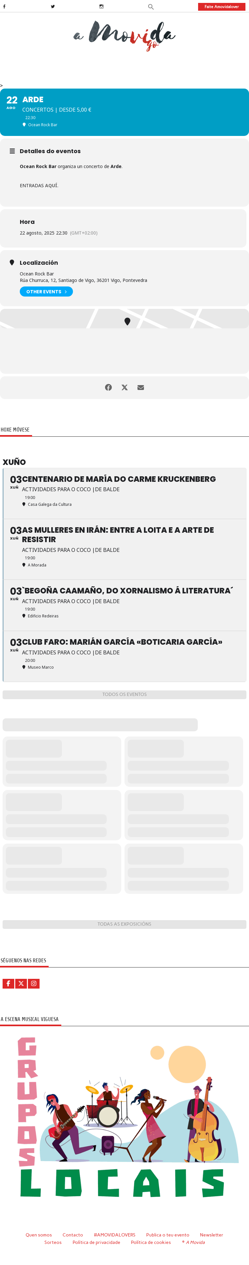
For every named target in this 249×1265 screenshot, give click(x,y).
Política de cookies (151, 1242)
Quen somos (39, 1234)
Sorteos (53, 1242)
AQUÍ (51, 185)
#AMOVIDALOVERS (115, 1234)
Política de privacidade (96, 1242)
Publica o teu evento (167, 1234)
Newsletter (211, 1234)
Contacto (73, 1234)
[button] (151, 6)
